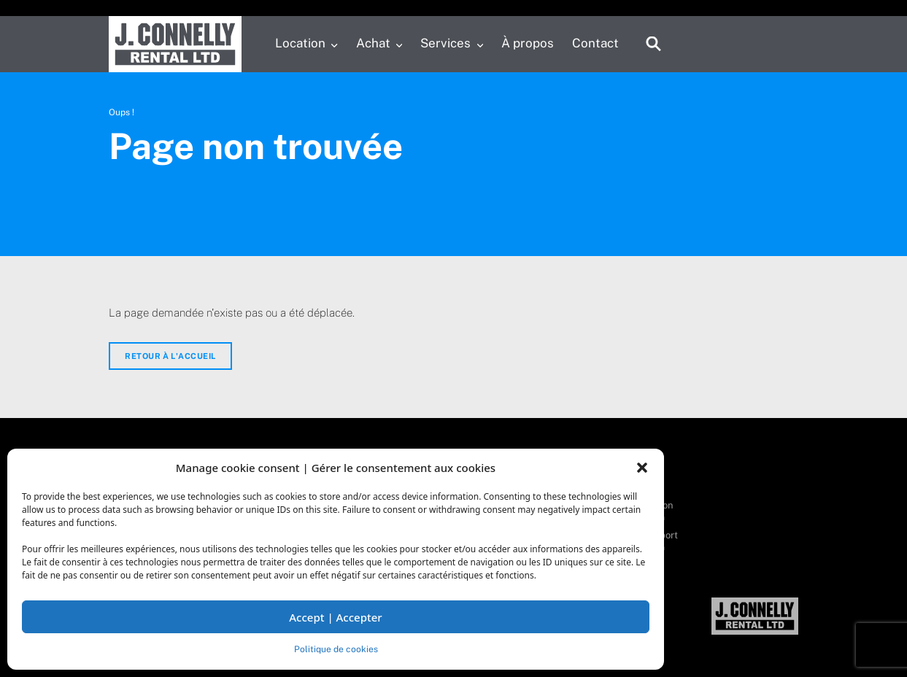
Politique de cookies (336, 649)
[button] (642, 467)
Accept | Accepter (335, 617)
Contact (595, 43)
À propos (527, 43)
